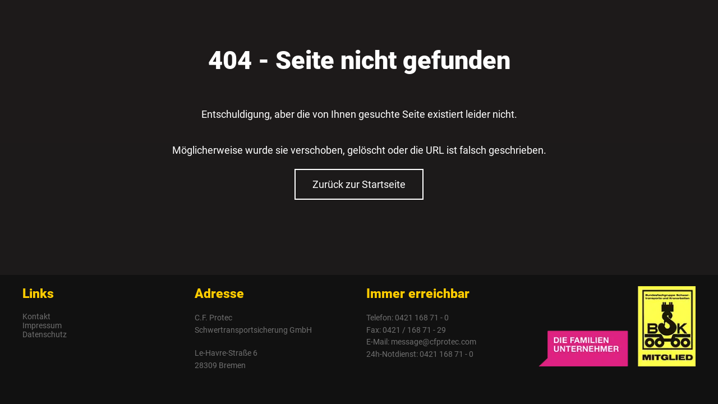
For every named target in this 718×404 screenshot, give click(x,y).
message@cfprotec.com (433, 341)
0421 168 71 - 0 (422, 317)
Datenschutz (44, 334)
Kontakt (36, 316)
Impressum (42, 325)
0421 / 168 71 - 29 (414, 329)
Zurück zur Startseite (359, 184)
